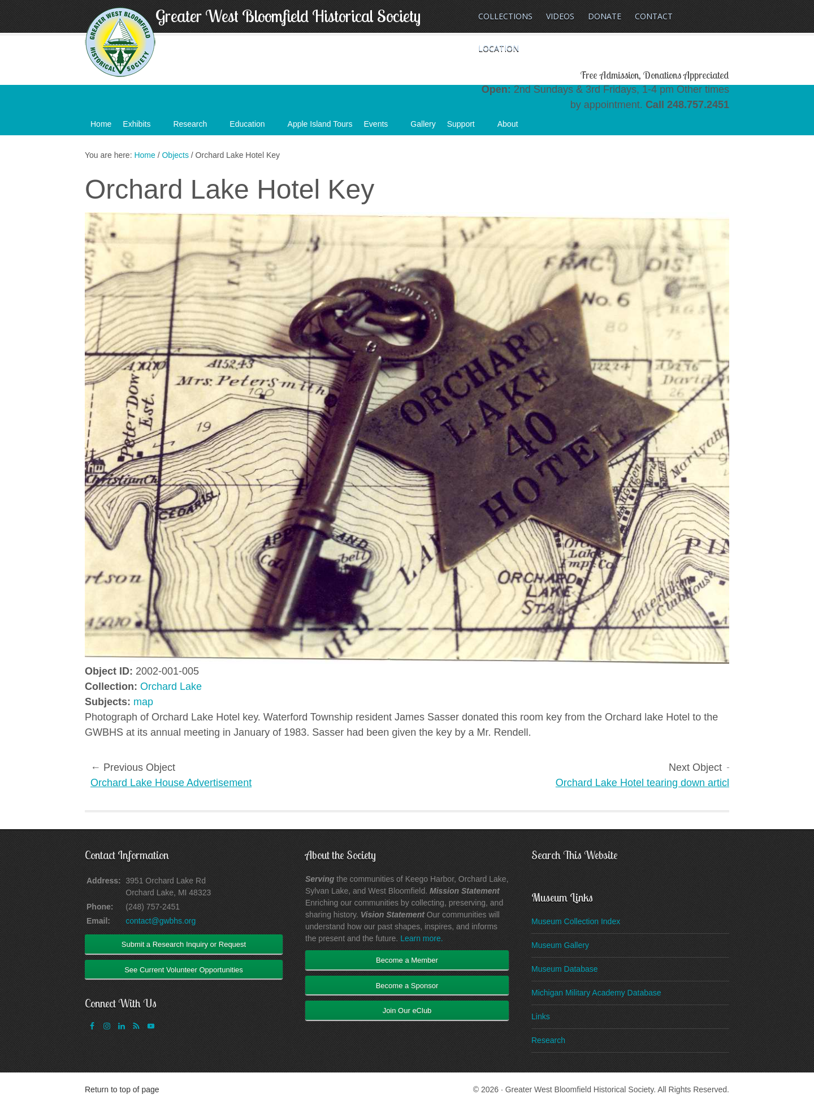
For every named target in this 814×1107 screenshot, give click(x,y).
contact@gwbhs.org (160, 920)
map (143, 701)
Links (540, 1016)
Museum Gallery (560, 945)
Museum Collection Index (575, 921)
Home (100, 123)
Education (253, 127)
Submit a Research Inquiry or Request (184, 944)
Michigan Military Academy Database (596, 992)
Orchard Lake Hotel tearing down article (645, 782)
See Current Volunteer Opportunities (183, 970)
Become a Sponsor (407, 985)
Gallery (422, 123)
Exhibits (142, 127)
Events (382, 127)
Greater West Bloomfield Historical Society (288, 16)
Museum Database (564, 968)
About (513, 127)
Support (466, 127)
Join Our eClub (407, 1010)
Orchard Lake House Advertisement (171, 782)
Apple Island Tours (320, 123)
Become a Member (407, 960)
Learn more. (421, 938)
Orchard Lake (171, 686)
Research (195, 127)
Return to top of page (122, 1089)
